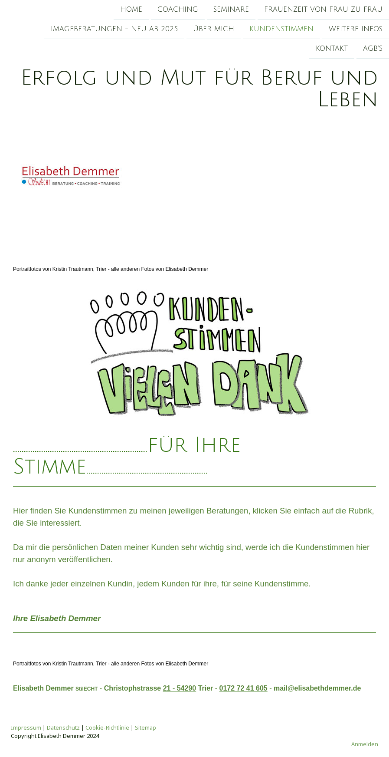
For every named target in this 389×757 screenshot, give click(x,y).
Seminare (231, 9)
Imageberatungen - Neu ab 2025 (114, 30)
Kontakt (332, 50)
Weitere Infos (355, 30)
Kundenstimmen (281, 30)
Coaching (177, 9)
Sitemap (145, 727)
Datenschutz (63, 727)
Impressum (26, 727)
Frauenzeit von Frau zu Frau (323, 9)
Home (131, 9)
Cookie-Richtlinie (107, 727)
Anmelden (364, 744)
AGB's (372, 50)
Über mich (213, 30)
